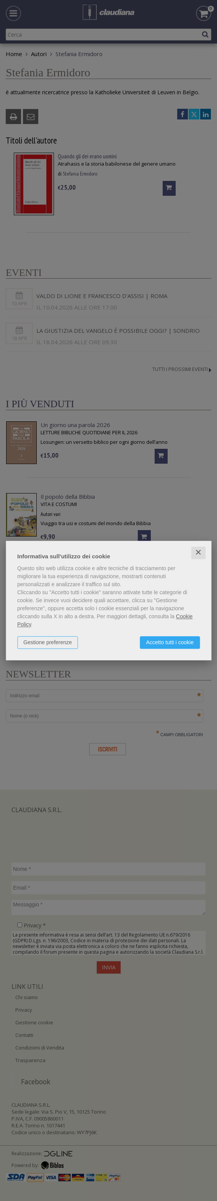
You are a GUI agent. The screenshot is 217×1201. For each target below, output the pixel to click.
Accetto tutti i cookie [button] (170, 642)
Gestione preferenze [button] (47, 642)
